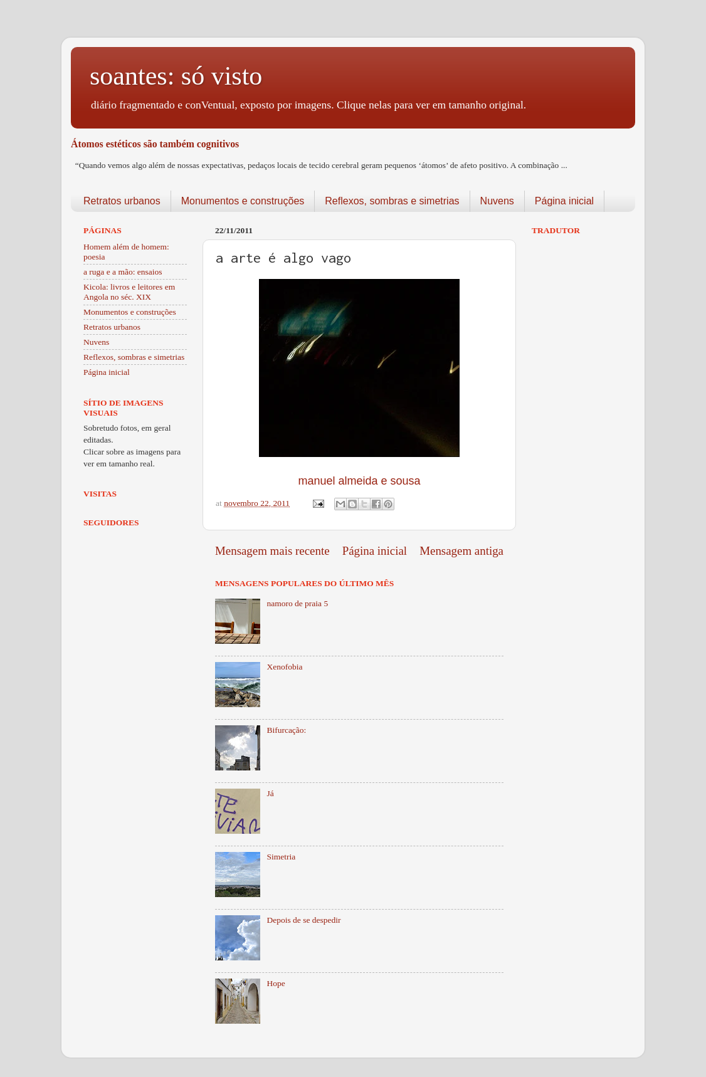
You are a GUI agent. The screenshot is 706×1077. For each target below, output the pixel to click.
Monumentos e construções (243, 201)
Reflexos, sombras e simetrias (392, 201)
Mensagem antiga (461, 550)
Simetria (280, 856)
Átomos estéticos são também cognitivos (155, 144)
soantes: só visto (176, 75)
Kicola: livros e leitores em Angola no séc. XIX (129, 292)
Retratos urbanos (122, 201)
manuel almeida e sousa (359, 481)
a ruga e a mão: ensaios (122, 271)
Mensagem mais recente (272, 550)
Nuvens (497, 201)
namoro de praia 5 (297, 603)
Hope (275, 983)
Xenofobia (284, 666)
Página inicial (564, 201)
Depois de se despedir (303, 920)
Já (269, 793)
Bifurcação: (286, 730)
